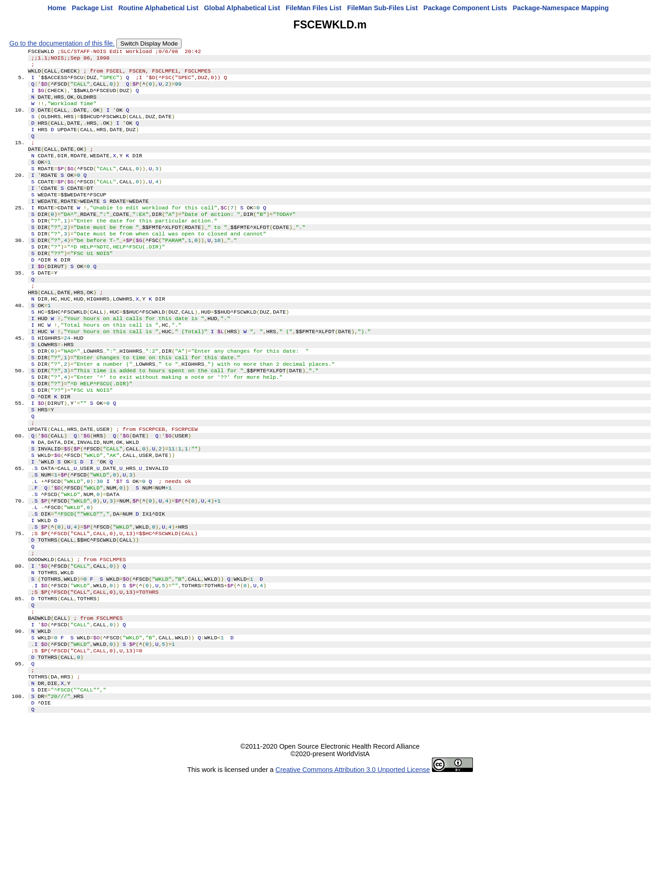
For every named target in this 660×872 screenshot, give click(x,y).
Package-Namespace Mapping (561, 8)
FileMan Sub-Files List (382, 8)
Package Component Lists (465, 8)
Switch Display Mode (149, 43)
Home (56, 8)
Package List (92, 8)
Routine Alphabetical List (158, 8)
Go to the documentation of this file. (61, 43)
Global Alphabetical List (242, 8)
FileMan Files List (314, 8)
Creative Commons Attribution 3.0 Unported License (353, 864)
